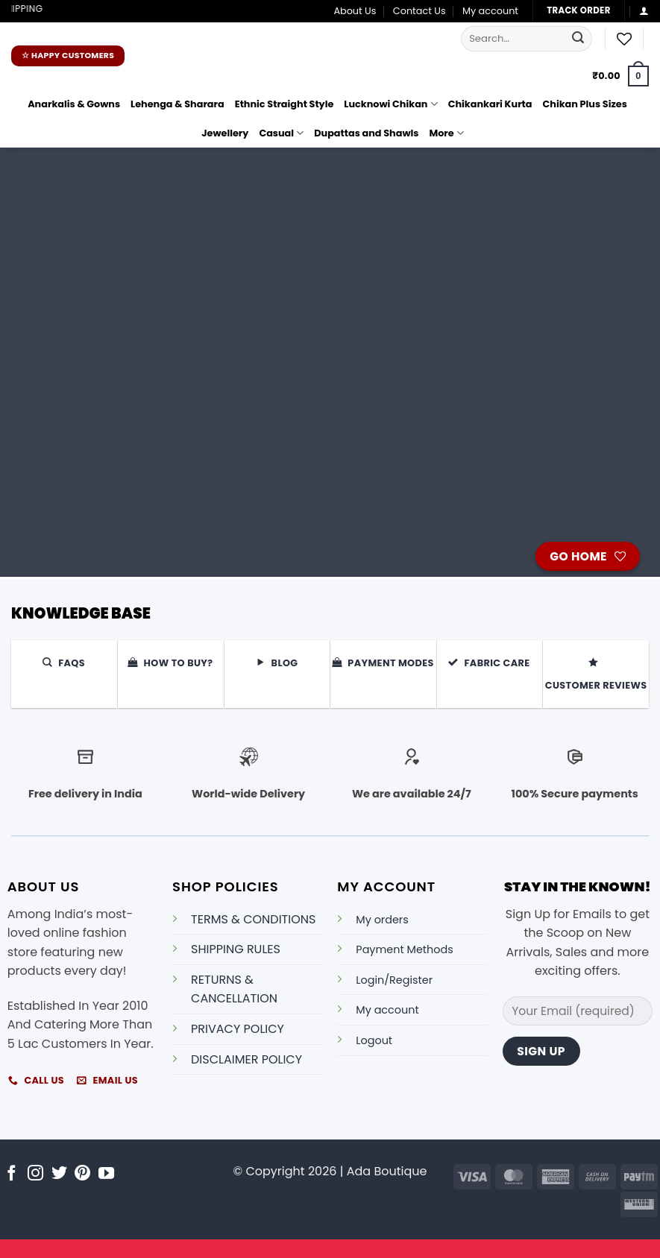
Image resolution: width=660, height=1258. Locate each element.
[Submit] (578, 38)
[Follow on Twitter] (59, 1174)
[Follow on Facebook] (11, 1174)
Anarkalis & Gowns (74, 104)
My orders (382, 919)
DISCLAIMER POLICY (246, 1059)
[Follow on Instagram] (35, 1174)
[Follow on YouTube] (106, 1174)
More (446, 133)
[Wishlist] (624, 38)
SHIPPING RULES (235, 949)
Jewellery (224, 133)
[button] (644, 10)
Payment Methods (404, 949)
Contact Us (419, 10)
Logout (374, 1040)
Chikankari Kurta (490, 104)
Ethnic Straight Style (284, 104)
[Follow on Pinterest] (82, 1174)
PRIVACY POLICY (237, 1028)
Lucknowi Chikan (390, 104)
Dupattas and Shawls (366, 133)
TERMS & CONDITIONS (253, 919)
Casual (281, 133)
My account (490, 10)
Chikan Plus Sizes (585, 104)
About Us (354, 10)
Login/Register (394, 980)
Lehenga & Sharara (177, 104)
